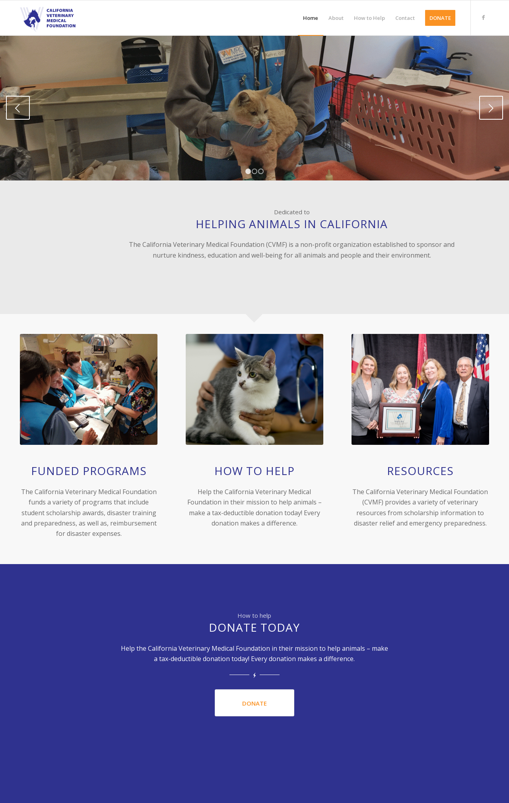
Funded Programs (89, 470)
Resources (420, 470)
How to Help (254, 470)
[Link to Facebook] (483, 17)
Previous (18, 108)
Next (491, 108)
